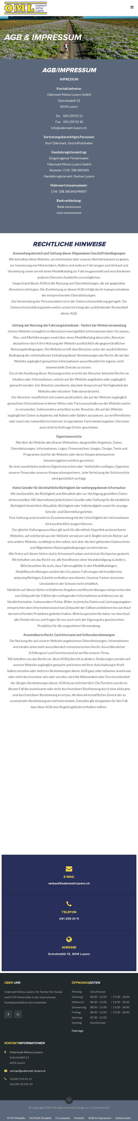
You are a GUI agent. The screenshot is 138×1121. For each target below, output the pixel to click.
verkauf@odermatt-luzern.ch (69, 883)
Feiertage (77, 1030)
